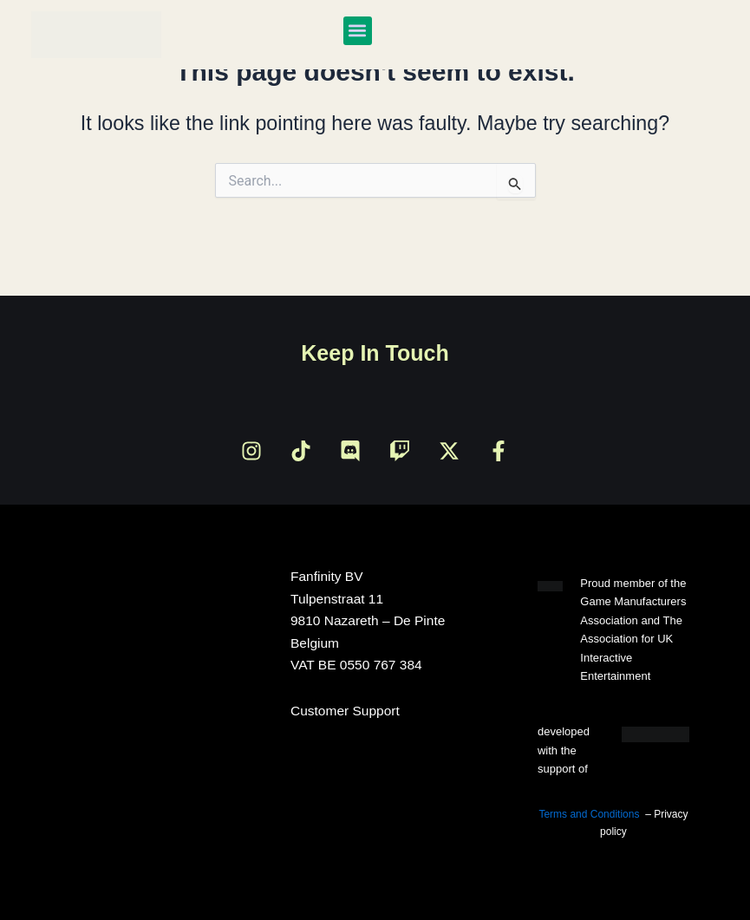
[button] (357, 30)
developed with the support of (564, 750)
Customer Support (345, 710)
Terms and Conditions (588, 814)
